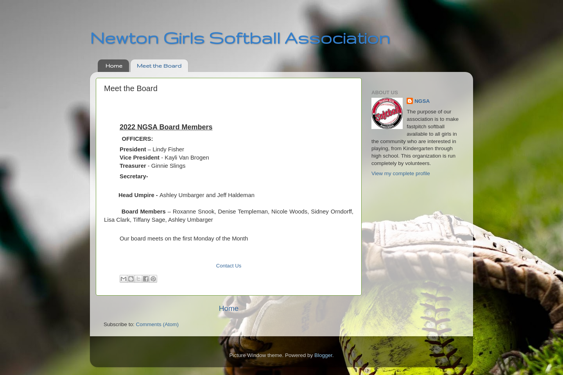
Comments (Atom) (157, 324)
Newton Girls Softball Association (240, 37)
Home (114, 66)
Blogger (323, 355)
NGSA (422, 101)
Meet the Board (159, 66)
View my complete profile (400, 173)
